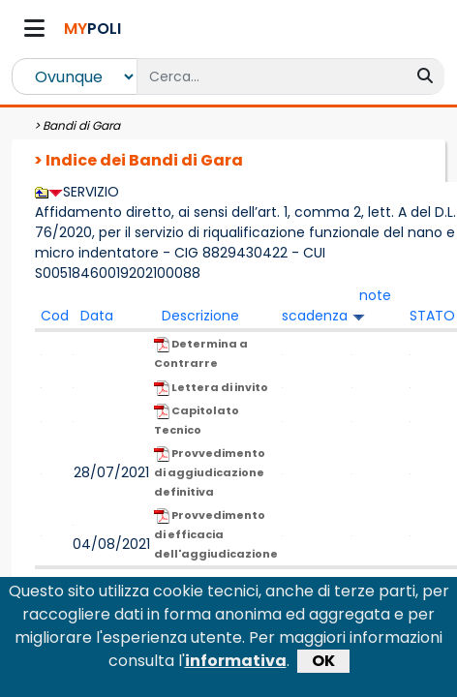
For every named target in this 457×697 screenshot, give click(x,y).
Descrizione (200, 315)
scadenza (315, 315)
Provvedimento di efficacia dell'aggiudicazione (216, 534)
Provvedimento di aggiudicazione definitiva (209, 472)
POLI (92, 28)
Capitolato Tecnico (196, 420)
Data (96, 315)
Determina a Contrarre (201, 353)
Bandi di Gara (81, 125)
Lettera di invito (211, 387)
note (375, 295)
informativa (236, 669)
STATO (432, 315)
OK (323, 669)
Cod (55, 315)
